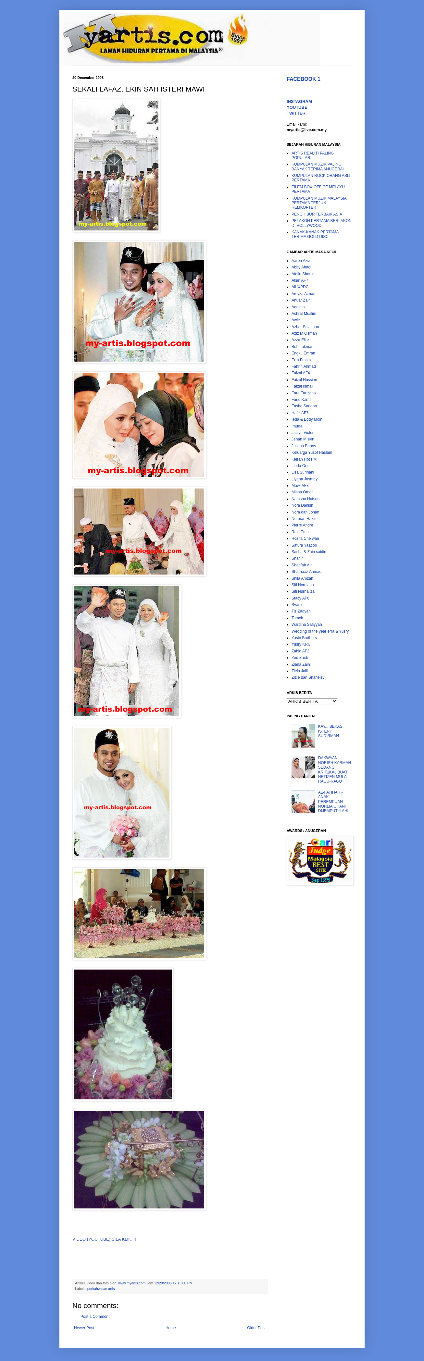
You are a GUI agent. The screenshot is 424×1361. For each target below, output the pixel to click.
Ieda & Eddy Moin (307, 419)
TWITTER (296, 113)
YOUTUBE (297, 107)
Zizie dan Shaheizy (308, 677)
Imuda (297, 426)
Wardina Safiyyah (307, 624)
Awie (296, 320)
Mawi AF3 (300, 485)
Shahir (297, 558)
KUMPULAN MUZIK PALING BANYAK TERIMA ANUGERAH (318, 166)
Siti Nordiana (303, 585)
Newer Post (84, 1328)
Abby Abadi (301, 267)
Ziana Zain (301, 664)
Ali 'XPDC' (300, 287)
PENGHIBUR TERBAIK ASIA (317, 214)
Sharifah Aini (302, 565)
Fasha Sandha (304, 406)
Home (171, 1328)
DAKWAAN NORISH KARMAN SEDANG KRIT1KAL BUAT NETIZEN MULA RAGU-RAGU (334, 770)
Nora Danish (302, 505)
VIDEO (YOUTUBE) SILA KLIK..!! (104, 1239)
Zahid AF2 (300, 651)
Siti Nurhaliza (303, 591)
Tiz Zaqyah (301, 611)
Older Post (256, 1328)
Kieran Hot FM (304, 459)
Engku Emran (303, 353)
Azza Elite (300, 340)
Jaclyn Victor (303, 432)
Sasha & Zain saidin (309, 552)
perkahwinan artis (101, 1289)
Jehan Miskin (303, 439)
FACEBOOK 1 (303, 79)
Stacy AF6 (300, 598)
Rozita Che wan (305, 538)
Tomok (297, 618)
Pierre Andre (302, 525)
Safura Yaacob (304, 545)
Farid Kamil (301, 399)
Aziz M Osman (304, 333)
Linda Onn (300, 466)
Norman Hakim (305, 518)
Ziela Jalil (300, 671)
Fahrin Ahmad (304, 366)
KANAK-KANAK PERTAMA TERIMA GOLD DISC (315, 234)
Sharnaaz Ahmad (306, 571)
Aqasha (298, 307)
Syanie (298, 604)
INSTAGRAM (299, 101)
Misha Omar (302, 492)
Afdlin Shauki (303, 274)
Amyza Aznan (303, 293)
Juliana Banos (304, 446)
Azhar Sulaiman (305, 327)
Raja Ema (300, 532)
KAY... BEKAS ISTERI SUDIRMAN (330, 731)
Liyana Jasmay (305, 479)
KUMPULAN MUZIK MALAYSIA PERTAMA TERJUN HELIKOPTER (319, 203)
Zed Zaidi (300, 657)
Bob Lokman (302, 346)
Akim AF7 (300, 280)
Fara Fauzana (304, 393)
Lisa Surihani (303, 472)
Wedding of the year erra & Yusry (320, 631)
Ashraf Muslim (304, 313)
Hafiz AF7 (300, 413)
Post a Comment (95, 1316)
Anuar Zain (301, 300)
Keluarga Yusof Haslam (312, 452)
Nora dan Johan (305, 512)
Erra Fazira (301, 360)
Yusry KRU (301, 644)
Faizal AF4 (301, 373)
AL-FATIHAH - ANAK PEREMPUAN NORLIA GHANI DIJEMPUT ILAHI (333, 801)
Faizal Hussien (304, 379)
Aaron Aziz (301, 260)
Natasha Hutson (305, 499)
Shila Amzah (302, 578)
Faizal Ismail (302, 386)
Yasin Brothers (304, 638)
